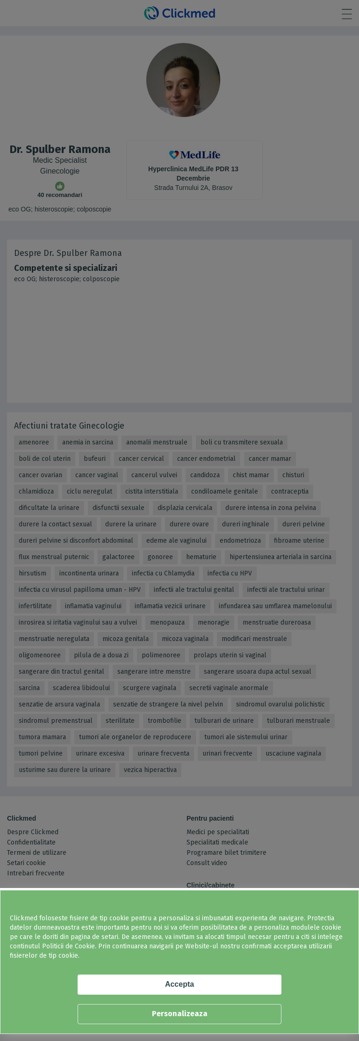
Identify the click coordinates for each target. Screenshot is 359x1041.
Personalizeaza (180, 1013)
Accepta (179, 984)
